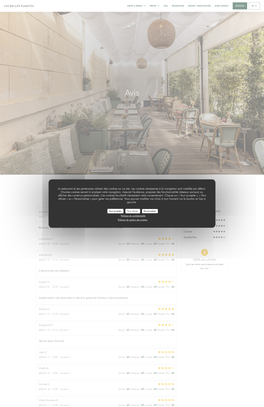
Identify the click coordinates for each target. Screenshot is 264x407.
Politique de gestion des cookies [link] (132, 219)
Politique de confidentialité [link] (133, 215)
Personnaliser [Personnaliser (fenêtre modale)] (150, 211)
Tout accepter (115, 211)
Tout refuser (132, 211)
